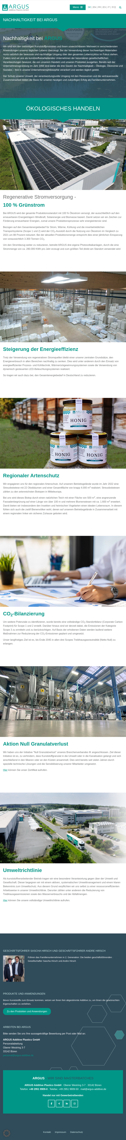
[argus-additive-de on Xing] (59, 1103)
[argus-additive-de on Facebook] (51, 1103)
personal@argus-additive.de (18, 1055)
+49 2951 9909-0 (38, 1089)
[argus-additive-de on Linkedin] (66, 1103)
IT (109, 7)
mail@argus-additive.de (93, 1089)
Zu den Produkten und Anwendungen (27, 1011)
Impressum (60, 1132)
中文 (114, 7)
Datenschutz (76, 1132)
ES (104, 7)
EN (94, 7)
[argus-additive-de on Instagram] (74, 1103)
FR (99, 7)
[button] (6, 1133)
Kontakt (47, 1132)
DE (89, 7)
